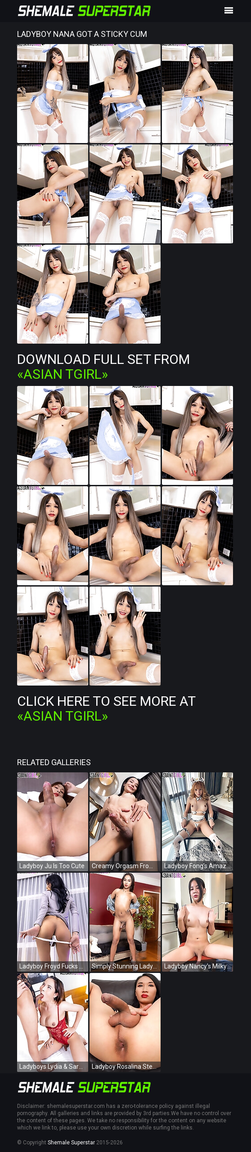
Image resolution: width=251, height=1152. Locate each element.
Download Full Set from (103, 366)
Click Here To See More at (106, 708)
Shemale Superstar (71, 1142)
